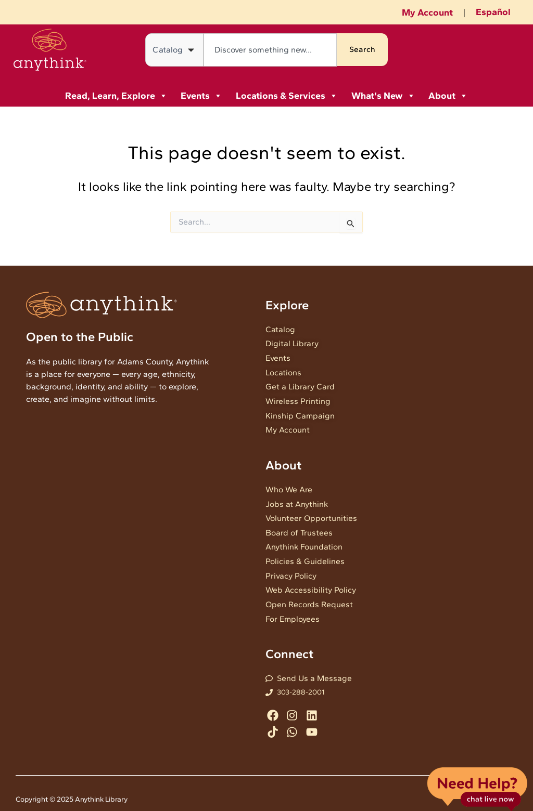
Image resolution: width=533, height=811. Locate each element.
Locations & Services (287, 95)
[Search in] (174, 50)
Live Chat (477, 788)
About (448, 95)
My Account (427, 12)
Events (201, 95)
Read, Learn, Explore (116, 95)
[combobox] (270, 50)
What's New (383, 95)
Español (493, 12)
